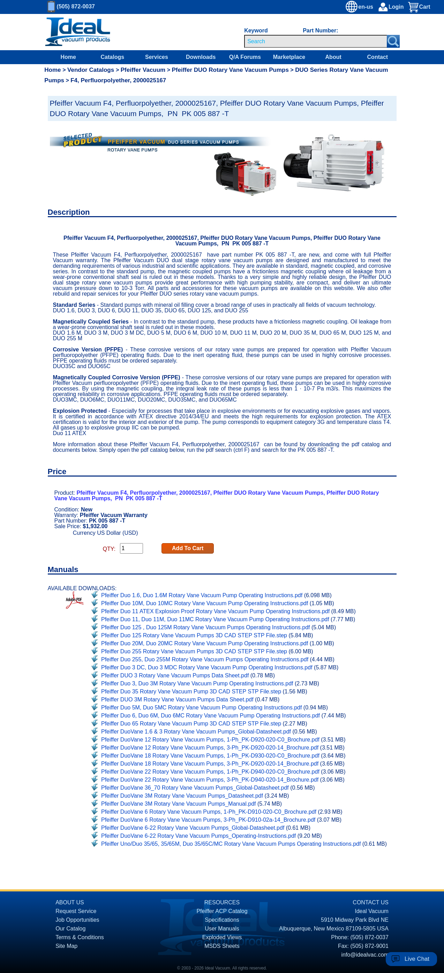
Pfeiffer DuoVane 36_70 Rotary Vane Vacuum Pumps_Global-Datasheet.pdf (195, 788)
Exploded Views (222, 937)
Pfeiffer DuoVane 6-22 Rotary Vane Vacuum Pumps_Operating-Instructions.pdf (198, 836)
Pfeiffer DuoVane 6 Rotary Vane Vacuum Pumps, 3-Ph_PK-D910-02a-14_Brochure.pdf (208, 820)
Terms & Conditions (79, 937)
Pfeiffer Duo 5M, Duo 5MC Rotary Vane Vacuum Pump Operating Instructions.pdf (201, 707)
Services (156, 57)
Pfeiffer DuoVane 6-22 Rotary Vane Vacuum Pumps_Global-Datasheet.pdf (192, 828)
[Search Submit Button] (393, 41)
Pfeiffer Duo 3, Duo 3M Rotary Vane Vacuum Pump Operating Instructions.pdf (197, 683)
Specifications (222, 920)
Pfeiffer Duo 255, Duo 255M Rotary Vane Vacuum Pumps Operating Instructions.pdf (204, 659)
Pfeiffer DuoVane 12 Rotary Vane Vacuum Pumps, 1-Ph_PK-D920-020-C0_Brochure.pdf (210, 740)
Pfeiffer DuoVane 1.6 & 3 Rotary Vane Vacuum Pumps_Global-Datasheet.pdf (196, 732)
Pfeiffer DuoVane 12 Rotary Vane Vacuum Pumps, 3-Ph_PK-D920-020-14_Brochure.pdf (209, 748)
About (333, 57)
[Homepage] (78, 32)
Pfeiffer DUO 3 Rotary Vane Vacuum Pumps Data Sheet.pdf (175, 675)
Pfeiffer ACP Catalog (221, 911)
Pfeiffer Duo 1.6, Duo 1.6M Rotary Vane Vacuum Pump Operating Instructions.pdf (201, 595)
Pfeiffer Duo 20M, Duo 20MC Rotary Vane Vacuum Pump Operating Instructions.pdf (204, 643)
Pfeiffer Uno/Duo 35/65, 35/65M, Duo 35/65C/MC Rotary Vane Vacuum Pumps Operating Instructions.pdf (231, 844)
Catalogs (113, 57)
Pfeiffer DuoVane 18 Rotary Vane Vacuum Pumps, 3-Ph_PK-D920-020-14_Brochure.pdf (209, 764)
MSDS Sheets (221, 946)
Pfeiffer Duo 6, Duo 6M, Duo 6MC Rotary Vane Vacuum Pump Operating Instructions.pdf (210, 716)
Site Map (66, 946)
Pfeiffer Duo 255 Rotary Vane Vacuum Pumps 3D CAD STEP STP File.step (194, 651)
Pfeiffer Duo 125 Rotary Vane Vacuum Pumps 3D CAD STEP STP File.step (194, 635)
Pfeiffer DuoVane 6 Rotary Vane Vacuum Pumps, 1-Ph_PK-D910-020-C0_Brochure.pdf (208, 812)
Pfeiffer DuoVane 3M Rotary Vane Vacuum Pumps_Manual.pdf (178, 804)
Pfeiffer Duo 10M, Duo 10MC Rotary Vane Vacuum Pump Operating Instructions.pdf (204, 603)
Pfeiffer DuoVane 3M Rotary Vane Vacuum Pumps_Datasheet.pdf (182, 796)
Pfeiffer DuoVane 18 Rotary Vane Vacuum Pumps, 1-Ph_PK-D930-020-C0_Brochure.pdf (210, 756)
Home (68, 57)
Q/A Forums (245, 57)
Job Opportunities (77, 920)
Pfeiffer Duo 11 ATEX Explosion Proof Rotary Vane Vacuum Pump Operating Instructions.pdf (215, 611)
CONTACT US (371, 902)
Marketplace (289, 57)
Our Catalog (70, 929)
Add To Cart (187, 548)
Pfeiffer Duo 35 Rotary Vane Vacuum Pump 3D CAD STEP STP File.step (191, 691)
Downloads (201, 57)
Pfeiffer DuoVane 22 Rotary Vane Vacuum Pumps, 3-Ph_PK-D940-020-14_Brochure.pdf (209, 780)
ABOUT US (69, 902)
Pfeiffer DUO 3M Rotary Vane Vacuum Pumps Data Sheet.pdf (177, 699)
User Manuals (222, 929)
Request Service (75, 911)
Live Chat (417, 959)
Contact (377, 57)
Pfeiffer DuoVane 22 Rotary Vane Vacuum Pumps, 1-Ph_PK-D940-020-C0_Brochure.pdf (210, 772)
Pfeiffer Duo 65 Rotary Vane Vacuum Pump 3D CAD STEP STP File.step (191, 724)
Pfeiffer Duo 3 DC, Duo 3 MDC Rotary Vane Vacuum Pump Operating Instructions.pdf (207, 667)
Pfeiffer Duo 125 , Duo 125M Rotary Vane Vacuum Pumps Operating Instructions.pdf (205, 627)
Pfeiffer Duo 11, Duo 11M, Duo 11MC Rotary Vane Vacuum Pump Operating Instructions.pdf (215, 619)
